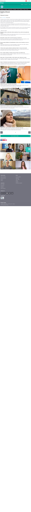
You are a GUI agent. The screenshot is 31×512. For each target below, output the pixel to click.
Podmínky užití (10, 355)
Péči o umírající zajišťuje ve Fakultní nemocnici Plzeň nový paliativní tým (12, 170)
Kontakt (17, 333)
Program (22, 4)
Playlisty (14, 9)
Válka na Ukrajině (3, 328)
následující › (29, 284)
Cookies (2, 355)
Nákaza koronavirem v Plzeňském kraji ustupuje (8, 235)
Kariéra (17, 332)
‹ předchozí (1, 284)
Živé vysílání (2, 336)
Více (27, 9)
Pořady (5, 9)
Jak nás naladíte (18, 328)
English (14, 355)
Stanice (2, 331)
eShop (2, 332)
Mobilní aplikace (3, 340)
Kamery (29, 4)
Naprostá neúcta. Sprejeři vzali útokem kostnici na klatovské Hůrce (11, 257)
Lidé (18, 9)
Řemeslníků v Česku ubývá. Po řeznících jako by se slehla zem (11, 103)
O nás (24, 9)
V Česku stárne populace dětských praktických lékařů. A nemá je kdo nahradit (13, 148)
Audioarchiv (26, 4)
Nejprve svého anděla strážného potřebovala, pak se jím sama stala (11, 279)
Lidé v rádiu (17, 331)
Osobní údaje (5, 355)
